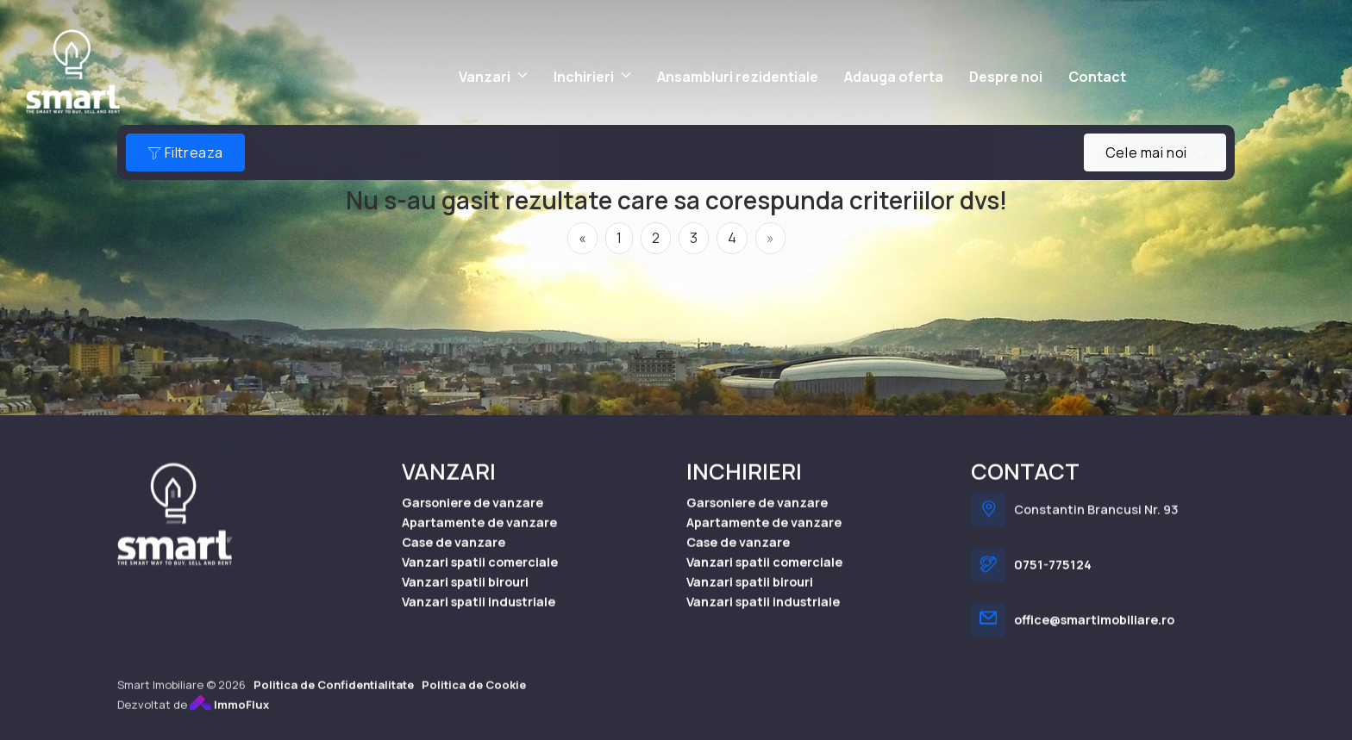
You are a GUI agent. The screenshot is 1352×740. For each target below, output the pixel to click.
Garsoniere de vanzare (472, 519)
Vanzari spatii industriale (478, 619)
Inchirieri (584, 76)
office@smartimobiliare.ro (1094, 637)
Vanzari (484, 76)
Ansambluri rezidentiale (737, 76)
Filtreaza (185, 152)
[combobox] (1155, 152)
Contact (1097, 76)
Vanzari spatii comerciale (480, 578)
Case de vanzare (453, 558)
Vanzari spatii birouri (465, 599)
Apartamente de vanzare (479, 539)
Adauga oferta (893, 76)
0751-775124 (1053, 582)
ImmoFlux (229, 721)
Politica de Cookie (474, 701)
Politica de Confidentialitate (334, 701)
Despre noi (1005, 76)
